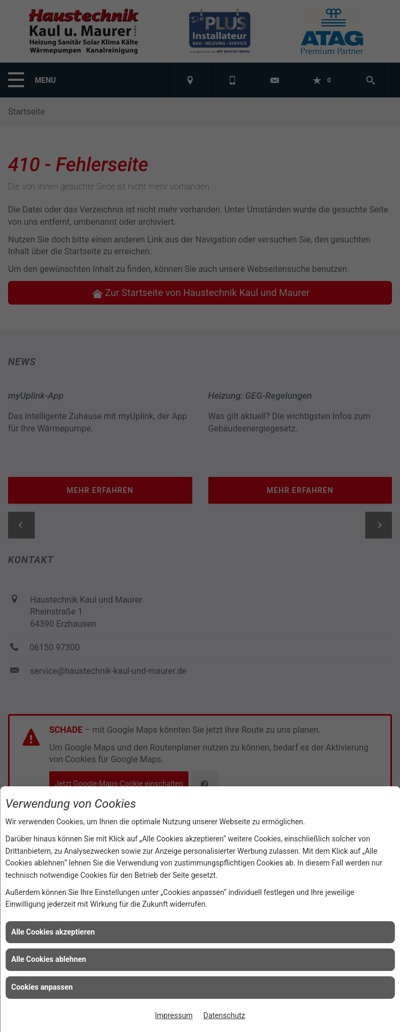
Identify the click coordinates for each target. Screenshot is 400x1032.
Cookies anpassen (42, 987)
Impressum (173, 1015)
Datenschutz (224, 1015)
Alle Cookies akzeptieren (53, 932)
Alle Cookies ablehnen (48, 959)
